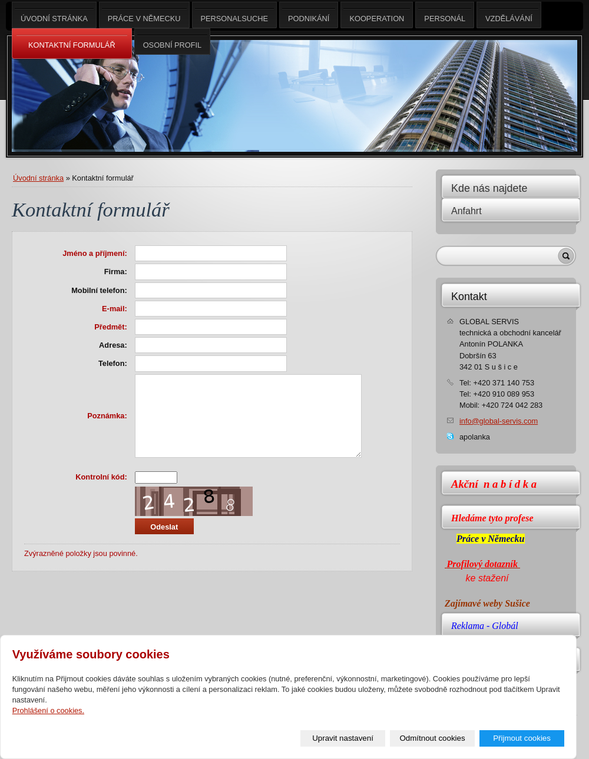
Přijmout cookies (522, 738)
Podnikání (308, 15)
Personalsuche (234, 15)
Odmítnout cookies (432, 738)
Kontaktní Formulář (71, 44)
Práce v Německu (144, 15)
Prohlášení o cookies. (48, 710)
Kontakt (469, 296)
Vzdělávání (509, 15)
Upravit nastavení (342, 738)
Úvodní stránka (38, 178)
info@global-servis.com (498, 421)
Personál (444, 15)
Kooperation (376, 15)
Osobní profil (172, 41)
